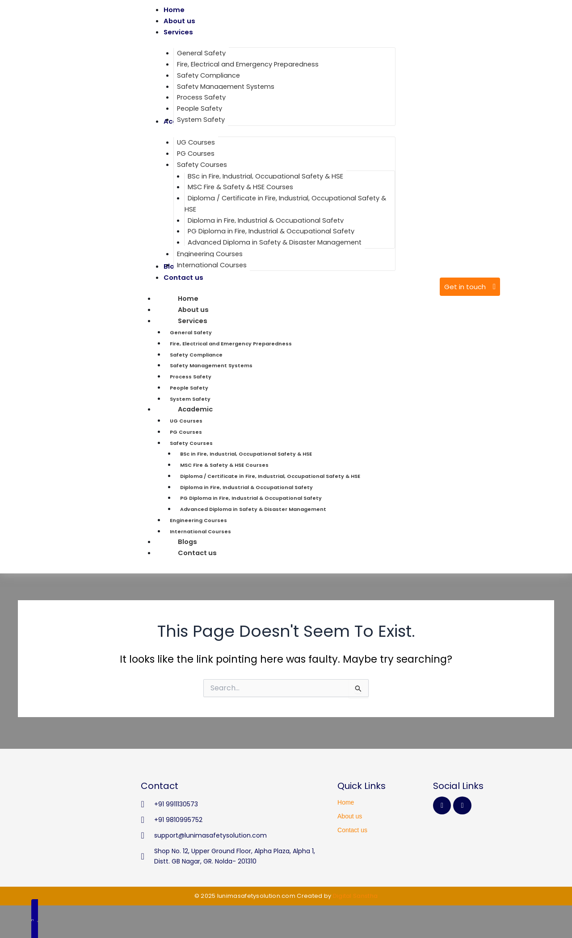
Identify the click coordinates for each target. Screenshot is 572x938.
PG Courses (186, 431)
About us (349, 816)
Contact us (198, 552)
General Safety (191, 332)
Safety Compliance (196, 354)
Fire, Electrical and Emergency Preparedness (231, 343)
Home (345, 802)
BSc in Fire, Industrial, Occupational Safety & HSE (246, 453)
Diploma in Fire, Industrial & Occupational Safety (246, 486)
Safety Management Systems (211, 365)
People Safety (189, 387)
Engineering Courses (198, 519)
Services (215, 320)
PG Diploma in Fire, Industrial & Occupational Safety (251, 498)
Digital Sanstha (355, 896)
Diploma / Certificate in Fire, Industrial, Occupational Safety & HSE (270, 475)
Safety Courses (191, 442)
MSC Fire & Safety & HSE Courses (224, 465)
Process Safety (190, 376)
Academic (219, 409)
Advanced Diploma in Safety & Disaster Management (253, 509)
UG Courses (186, 420)
